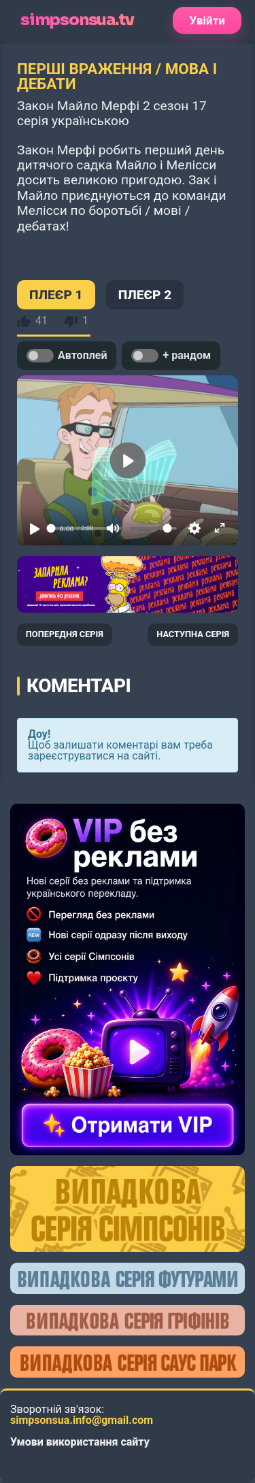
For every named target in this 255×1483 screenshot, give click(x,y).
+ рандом (171, 355)
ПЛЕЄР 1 (56, 295)
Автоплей (67, 355)
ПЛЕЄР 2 (145, 295)
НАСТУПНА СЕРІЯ (192, 634)
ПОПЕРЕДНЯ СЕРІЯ (64, 634)
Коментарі (79, 686)
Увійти (207, 20)
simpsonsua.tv (76, 20)
